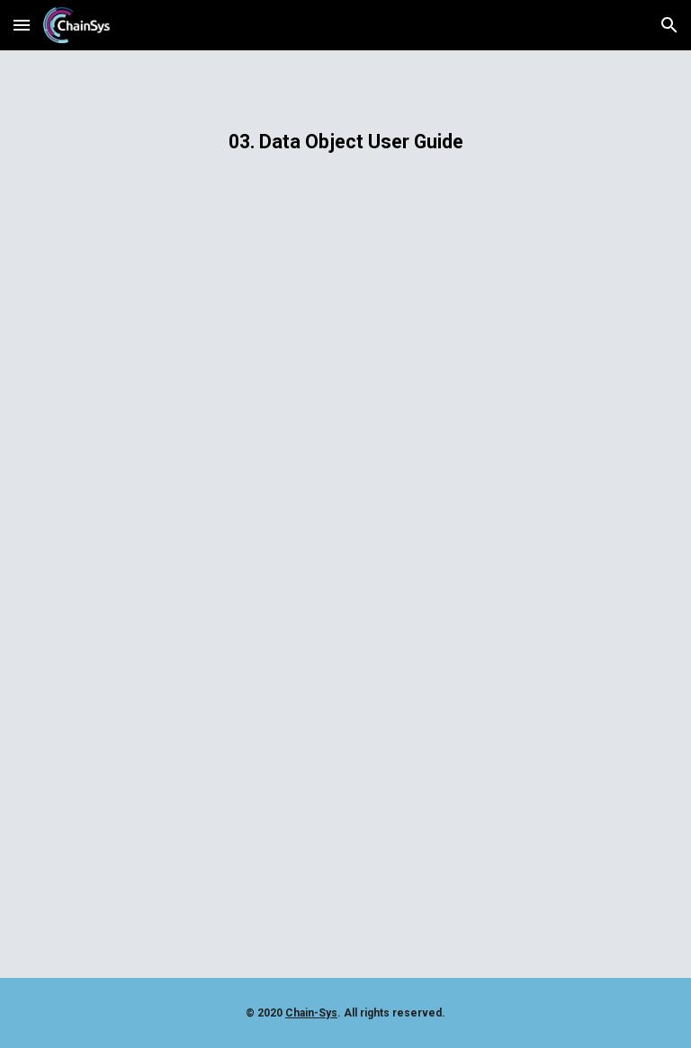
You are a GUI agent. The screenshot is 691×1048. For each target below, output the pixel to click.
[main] (345, 141)
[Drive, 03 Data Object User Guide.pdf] (345, 604)
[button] (21, 24)
